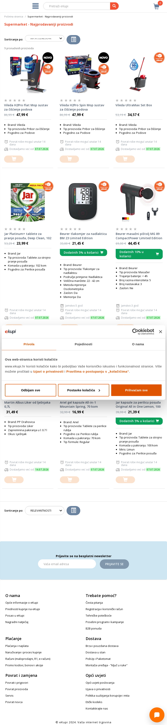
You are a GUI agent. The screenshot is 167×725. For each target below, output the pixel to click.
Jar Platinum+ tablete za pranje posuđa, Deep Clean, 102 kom (27, 236)
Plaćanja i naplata (17, 646)
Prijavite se (114, 564)
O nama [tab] (138, 344)
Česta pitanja (94, 603)
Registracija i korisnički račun (104, 609)
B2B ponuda (94, 628)
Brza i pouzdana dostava (102, 646)
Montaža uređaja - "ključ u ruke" (107, 665)
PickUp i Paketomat (98, 659)
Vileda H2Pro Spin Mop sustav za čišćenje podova (82, 107)
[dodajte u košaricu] (13, 159)
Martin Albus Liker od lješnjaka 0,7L (27, 404)
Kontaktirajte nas (97, 708)
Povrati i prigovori (16, 683)
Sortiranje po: (13, 39)
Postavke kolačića (83, 390)
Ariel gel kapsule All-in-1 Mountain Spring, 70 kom (79, 404)
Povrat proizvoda (16, 689)
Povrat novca (14, 702)
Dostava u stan (95, 652)
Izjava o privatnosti (98, 689)
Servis (9, 695)
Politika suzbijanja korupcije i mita (107, 695)
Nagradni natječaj (16, 622)
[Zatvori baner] (160, 331)
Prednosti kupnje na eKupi (22, 609)
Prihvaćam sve (136, 390)
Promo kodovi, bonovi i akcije (24, 665)
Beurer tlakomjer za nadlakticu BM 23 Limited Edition (83, 236)
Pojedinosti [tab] (83, 344)
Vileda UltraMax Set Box (133, 105)
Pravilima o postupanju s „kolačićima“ (97, 371)
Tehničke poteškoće (99, 615)
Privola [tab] (29, 344)
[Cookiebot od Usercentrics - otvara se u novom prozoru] (135, 332)
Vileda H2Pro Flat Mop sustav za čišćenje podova (26, 107)
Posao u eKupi (14, 615)
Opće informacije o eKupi (21, 603)
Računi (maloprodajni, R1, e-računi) (27, 659)
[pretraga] (114, 6)
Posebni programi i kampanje (105, 622)
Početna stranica (13, 16)
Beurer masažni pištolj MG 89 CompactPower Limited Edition (139, 236)
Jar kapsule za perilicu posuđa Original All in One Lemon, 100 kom (138, 404)
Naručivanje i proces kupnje (23, 652)
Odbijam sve (30, 390)
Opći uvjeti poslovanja (100, 683)
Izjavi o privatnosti (48, 371)
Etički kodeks (94, 702)
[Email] (67, 563)
